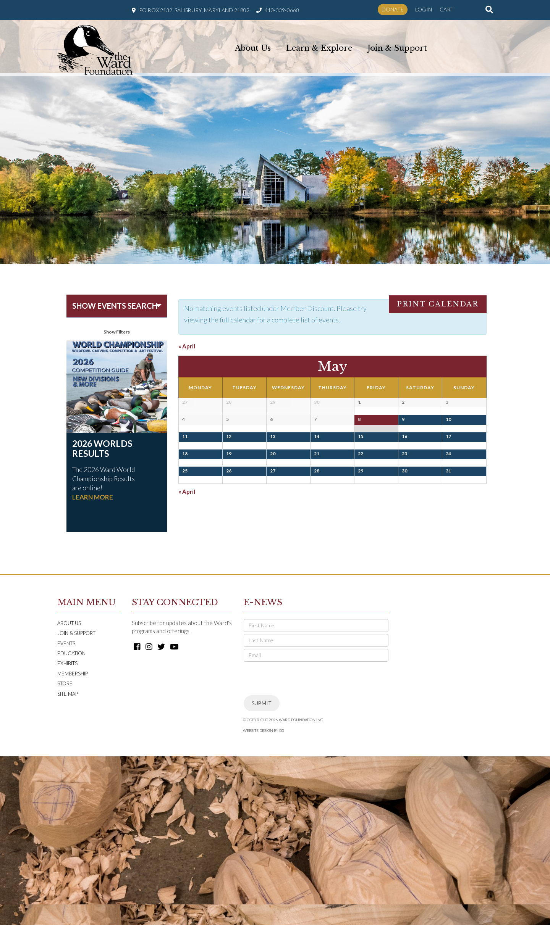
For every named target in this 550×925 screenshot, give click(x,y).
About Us (253, 46)
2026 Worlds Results (102, 448)
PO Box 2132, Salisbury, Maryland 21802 (194, 10)
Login (423, 9)
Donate (393, 9)
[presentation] (302, 847)
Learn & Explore (319, 46)
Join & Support (397, 46)
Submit (262, 872)
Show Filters (117, 332)
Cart (447, 9)
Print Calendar (438, 304)
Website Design (258, 899)
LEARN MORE (92, 497)
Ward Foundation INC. (301, 888)
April (186, 346)
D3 (281, 899)
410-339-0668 (282, 10)
